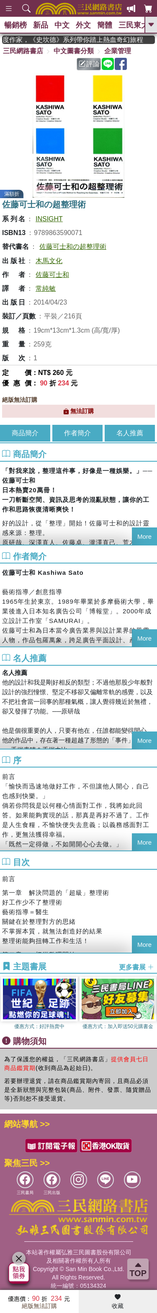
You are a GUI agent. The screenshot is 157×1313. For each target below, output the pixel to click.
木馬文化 (49, 260)
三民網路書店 (23, 50)
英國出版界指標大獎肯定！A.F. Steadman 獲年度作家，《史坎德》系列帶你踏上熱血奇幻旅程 (78, 39)
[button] (150, 1004)
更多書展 (136, 966)
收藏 (118, 1301)
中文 (61, 25)
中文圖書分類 (74, 50)
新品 (40, 25)
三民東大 (133, 25)
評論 (89, 63)
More (144, 536)
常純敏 (46, 288)
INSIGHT (49, 218)
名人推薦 (129, 433)
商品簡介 (25, 433)
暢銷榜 (15, 25)
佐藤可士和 (52, 274)
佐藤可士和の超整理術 (72, 246)
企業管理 (117, 50)
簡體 (104, 25)
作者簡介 (77, 433)
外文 (83, 25)
